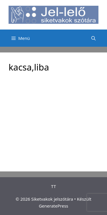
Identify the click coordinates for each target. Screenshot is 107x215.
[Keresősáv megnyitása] (93, 38)
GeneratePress (53, 206)
